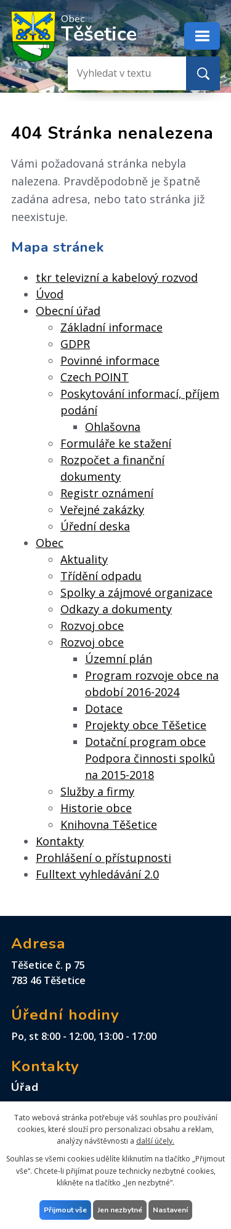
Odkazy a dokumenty (116, 609)
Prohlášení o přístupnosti (103, 857)
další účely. (155, 1141)
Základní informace (111, 327)
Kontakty (60, 841)
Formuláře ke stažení (115, 443)
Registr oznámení (106, 493)
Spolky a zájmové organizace (136, 592)
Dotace (104, 708)
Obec (49, 542)
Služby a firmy (97, 791)
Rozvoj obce (92, 625)
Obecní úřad (68, 310)
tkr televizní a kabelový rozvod (117, 277)
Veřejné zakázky (102, 509)
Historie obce (96, 808)
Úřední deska (95, 526)
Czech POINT (94, 377)
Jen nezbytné (119, 1210)
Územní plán (118, 658)
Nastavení (170, 1210)
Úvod (49, 294)
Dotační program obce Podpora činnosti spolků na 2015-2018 (150, 758)
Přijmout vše (65, 1210)
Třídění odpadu (101, 575)
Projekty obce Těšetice (145, 725)
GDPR (75, 343)
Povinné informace (110, 360)
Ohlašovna (112, 426)
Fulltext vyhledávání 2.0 (97, 874)
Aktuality (84, 559)
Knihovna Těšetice (108, 824)
